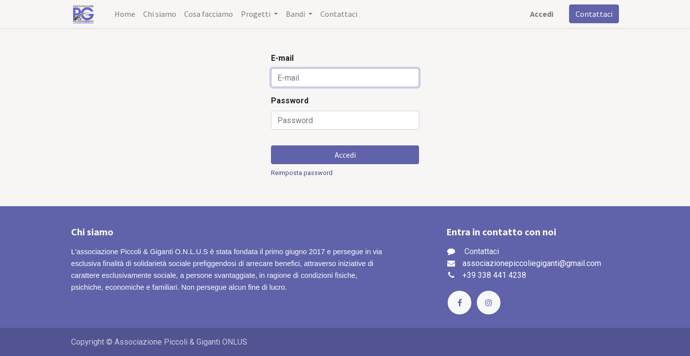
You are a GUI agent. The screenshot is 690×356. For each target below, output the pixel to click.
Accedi (541, 14)
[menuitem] (125, 14)
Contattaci (594, 14)
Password (289, 100)
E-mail (282, 58)
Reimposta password (302, 173)
